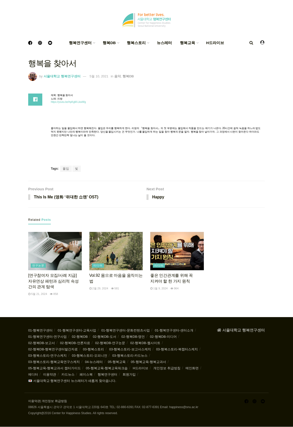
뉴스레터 (164, 43)
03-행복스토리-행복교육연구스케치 (54, 362)
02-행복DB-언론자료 (75, 343)
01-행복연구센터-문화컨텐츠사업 (125, 330)
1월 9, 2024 (159, 288)
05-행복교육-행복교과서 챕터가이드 (54, 368)
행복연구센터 (80, 43)
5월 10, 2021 (99, 76)
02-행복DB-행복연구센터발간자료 (53, 349)
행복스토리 (136, 43)
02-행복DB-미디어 (163, 337)
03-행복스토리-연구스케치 (47, 356)
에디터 (33, 375)
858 (54, 294)
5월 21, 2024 (37, 294)
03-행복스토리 (93, 349)
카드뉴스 (68, 375)
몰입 (66, 168)
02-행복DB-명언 (133, 337)
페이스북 (86, 375)
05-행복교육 (117, 362)
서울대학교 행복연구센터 (62, 76)
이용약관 (49, 375)
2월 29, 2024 (98, 288)
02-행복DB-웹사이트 (145, 343)
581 (115, 288)
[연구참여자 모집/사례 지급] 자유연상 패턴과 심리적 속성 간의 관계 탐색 (53, 281)
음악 (117, 76)
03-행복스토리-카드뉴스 (130, 356)
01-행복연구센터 (40, 330)
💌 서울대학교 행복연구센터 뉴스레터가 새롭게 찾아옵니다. (72, 381)
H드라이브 (215, 43)
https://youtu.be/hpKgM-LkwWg (68, 102)
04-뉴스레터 (94, 362)
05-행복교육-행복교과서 (148, 362)
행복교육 (187, 43)
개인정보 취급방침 (166, 368)
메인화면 (192, 368)
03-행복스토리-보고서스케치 (130, 349)
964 (174, 288)
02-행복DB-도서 (104, 337)
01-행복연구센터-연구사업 (47, 337)
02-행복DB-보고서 (41, 343)
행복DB (109, 43)
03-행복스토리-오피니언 (89, 356)
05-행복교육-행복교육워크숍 (107, 368)
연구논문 (38, 265)
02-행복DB (80, 337)
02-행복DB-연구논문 (110, 343)
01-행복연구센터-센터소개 (174, 330)
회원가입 (129, 375)
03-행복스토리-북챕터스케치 (177, 349)
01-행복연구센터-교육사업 (77, 330)
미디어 (97, 265)
